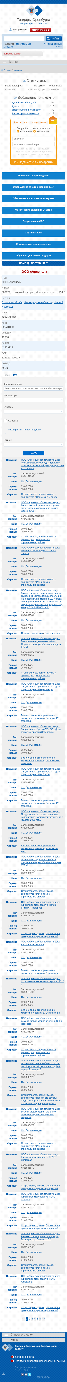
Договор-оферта (24, 1356)
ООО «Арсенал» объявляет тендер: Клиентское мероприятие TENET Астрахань (40, 1279)
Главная (7, 70)
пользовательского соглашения (33, 154)
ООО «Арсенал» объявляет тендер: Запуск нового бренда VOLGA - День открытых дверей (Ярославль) (41, 729)
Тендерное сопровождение (33, 175)
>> (43, 1318)
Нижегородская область (38, 302)
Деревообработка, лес (24, 102)
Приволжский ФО (12, 302)
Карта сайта (43, 1377)
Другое (15, 106)
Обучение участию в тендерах (33, 255)
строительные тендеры (17, 45)
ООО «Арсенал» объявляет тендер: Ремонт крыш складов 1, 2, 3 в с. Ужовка (40, 550)
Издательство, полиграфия (26, 109)
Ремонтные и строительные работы (35, 541)
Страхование (53, 973)
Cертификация (33, 232)
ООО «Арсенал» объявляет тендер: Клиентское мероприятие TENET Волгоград (40, 1157)
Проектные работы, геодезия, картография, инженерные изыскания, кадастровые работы (41, 1100)
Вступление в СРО (33, 221)
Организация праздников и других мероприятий (40, 935)
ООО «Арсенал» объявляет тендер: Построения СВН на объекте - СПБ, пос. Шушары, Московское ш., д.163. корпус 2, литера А (41, 1065)
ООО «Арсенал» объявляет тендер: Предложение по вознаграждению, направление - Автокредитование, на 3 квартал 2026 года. (42, 815)
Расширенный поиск (52, 45)
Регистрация (40, 29)
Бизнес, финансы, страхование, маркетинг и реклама (38, 716)
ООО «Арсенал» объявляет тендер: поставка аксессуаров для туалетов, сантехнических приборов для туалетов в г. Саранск (42, 464)
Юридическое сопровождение (33, 244)
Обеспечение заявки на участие (33, 209)
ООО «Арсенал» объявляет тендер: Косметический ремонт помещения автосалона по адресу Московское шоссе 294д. (40, 506)
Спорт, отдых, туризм (32, 933)
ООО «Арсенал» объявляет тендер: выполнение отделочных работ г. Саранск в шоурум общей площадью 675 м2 (41, 861)
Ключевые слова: (13, 384)
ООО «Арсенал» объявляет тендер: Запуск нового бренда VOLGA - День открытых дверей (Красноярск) (41, 686)
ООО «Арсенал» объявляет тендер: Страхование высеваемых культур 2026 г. (42, 981)
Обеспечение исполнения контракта (33, 198)
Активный (13, 420)
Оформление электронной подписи (33, 187)
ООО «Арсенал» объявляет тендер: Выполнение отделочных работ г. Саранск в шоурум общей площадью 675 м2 (41, 642)
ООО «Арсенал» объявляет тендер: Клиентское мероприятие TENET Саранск (40, 1197)
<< (23, 1318)
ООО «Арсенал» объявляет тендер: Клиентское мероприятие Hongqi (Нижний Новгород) (40, 905)
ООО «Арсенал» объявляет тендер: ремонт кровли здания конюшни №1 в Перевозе (41, 1021)
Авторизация (20, 29)
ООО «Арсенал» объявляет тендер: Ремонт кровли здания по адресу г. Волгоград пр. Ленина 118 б (40, 1236)
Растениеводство (54, 633)
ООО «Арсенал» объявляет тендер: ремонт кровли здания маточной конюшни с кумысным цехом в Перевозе (40, 1113)
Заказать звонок (12, 53)
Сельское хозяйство (32, 633)
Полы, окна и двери (46, 497)
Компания (17, 70)
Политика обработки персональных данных (40, 1360)
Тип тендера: (11, 395)
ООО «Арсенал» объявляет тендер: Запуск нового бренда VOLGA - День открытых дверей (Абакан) (41, 771)
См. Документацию (31, 481)
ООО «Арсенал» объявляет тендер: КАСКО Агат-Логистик (40, 943)
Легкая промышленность (25, 113)
